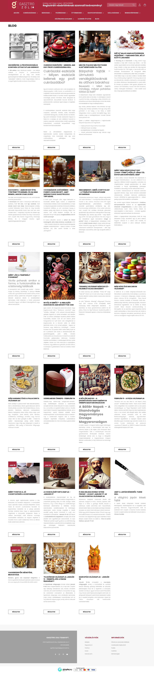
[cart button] (145, 5)
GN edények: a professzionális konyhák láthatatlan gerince (23, 66)
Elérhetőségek (115, 654)
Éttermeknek (77, 13)
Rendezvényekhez (132, 13)
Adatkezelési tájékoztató (118, 645)
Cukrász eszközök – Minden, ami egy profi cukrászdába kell (59, 66)
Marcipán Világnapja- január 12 (94, 578)
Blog (97, 19)
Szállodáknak (113, 13)
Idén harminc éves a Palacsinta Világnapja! (23, 399)
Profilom (87, 648)
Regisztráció (88, 645)
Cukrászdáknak (29, 13)
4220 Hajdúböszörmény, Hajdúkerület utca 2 (56, 642)
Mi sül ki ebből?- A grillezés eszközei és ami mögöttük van (59, 303)
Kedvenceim (88, 654)
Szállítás (114, 651)
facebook (55, 654)
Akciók (16, 13)
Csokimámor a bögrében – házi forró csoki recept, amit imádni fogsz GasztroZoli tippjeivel (59, 193)
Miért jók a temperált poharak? (19, 276)
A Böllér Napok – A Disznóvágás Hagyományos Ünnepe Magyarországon (93, 400)
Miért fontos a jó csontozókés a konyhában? (22, 493)
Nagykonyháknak (95, 13)
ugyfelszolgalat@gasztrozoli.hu (59, 648)
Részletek (16, 147)
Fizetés (113, 648)
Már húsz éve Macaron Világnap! (125, 287)
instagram (59, 654)
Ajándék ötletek (84, 19)
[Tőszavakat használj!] (122, 5)
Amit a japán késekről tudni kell (128, 493)
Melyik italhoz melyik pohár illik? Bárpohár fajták (93, 66)
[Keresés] (134, 5)
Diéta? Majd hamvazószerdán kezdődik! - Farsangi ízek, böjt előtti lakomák (129, 55)
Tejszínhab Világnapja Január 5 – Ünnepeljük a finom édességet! (59, 579)
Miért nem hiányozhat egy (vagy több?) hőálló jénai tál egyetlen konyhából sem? (129, 172)
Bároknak (46, 13)
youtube (67, 654)
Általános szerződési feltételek (120, 642)
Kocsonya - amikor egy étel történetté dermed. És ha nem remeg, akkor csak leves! (23, 192)
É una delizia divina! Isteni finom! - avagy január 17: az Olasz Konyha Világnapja (93, 494)
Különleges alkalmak (63, 19)
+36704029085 (68, 3)
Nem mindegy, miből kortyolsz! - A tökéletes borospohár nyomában (94, 192)
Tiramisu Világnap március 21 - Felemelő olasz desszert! (94, 287)
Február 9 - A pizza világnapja (129, 398)
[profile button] (140, 5)
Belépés (87, 642)
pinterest (63, 654)
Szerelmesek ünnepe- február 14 (59, 398)
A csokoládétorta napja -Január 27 (57, 493)
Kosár (86, 651)
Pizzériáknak (61, 13)
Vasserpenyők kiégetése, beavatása (20, 573)
